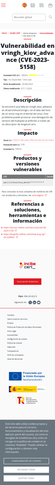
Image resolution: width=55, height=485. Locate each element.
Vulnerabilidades (46, 33)
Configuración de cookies (17, 339)
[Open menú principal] (3, 4)
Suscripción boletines (27, 281)
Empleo (10, 323)
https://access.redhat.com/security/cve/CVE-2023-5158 (25, 229)
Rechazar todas (26, 469)
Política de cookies (14, 343)
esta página (38, 195)
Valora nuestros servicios (17, 319)
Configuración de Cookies (26, 461)
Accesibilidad (12, 335)
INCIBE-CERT (15, 33)
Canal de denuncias (15, 359)
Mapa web (11, 347)
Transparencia (12, 351)
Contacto (10, 315)
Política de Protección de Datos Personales (24, 327)
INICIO (4, 33)
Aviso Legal (11, 331)
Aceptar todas (26, 478)
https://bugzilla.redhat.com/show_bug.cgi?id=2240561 (24, 236)
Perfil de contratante (15, 355)
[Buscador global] (29, 17)
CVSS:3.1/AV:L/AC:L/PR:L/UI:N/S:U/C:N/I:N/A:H (33, 140)
